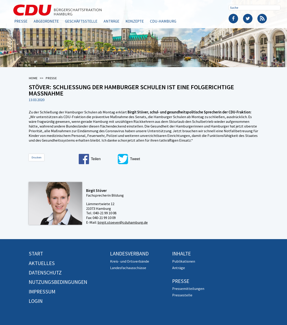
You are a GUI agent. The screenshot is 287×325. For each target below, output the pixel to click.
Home (33, 78)
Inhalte (181, 253)
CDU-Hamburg (163, 21)
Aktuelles (42, 263)
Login (36, 301)
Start (36, 253)
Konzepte (135, 21)
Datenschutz (45, 272)
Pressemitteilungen (188, 288)
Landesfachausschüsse (128, 267)
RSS (262, 18)
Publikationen (183, 261)
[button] (97, 159)
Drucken (36, 157)
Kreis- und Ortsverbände (129, 261)
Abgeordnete (46, 21)
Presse (20, 21)
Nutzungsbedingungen (58, 282)
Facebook (233, 18)
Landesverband (129, 253)
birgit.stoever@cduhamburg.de (123, 222)
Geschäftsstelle (81, 21)
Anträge (111, 21)
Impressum (42, 291)
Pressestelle (182, 295)
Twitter (248, 18)
